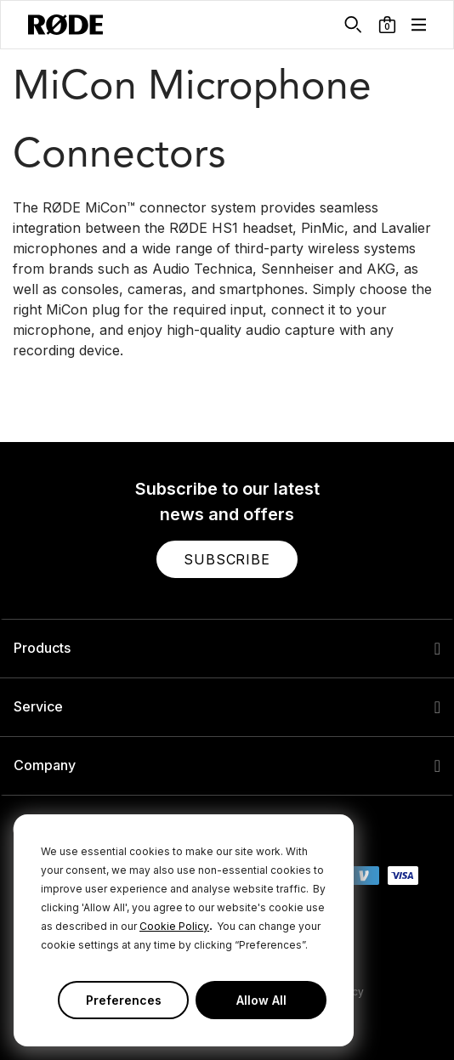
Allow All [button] (261, 1000)
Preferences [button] (124, 1000)
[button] (387, 24)
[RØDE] (65, 24)
